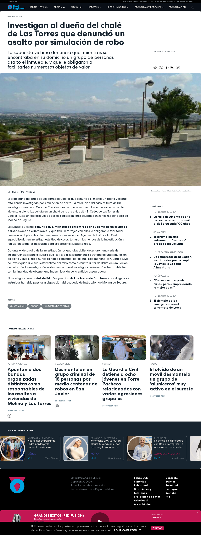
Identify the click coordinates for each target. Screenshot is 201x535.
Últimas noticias (38, 7)
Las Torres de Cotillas (56, 306)
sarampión (160, 232)
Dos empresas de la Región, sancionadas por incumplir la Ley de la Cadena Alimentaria (173, 262)
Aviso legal (141, 500)
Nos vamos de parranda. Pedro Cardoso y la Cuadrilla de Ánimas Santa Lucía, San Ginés (42, 444)
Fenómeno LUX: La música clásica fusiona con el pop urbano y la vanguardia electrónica (106, 444)
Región (58, 7)
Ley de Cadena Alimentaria (168, 252)
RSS (168, 496)
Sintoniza (140, 481)
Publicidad (141, 485)
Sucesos (107, 363)
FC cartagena (179, 1)
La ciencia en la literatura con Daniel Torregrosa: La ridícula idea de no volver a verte (168, 444)
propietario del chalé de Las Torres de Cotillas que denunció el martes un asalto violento (69, 199)
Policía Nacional (17, 363)
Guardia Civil (15, 16)
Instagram (172, 489)
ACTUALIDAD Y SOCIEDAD (167, 453)
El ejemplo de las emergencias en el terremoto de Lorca (167, 304)
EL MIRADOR (160, 438)
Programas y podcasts (148, 7)
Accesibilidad (143, 504)
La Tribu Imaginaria (117, 7)
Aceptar (157, 528)
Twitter (170, 481)
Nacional (76, 7)
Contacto (172, 477)
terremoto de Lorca (165, 212)
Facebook (172, 485)
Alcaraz (189, 1)
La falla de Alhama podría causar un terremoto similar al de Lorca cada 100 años (173, 220)
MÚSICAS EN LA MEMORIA (40, 438)
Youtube (171, 492)
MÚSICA (32, 453)
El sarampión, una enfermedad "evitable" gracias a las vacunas (170, 240)
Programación (177, 7)
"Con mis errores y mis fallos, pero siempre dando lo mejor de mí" (173, 284)
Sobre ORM (141, 477)
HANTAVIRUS (127, 1)
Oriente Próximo (140, 1)
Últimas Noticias (155, 1)
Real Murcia (168, 1)
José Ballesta (161, 275)
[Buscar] (191, 7)
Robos (34, 306)
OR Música (157, 517)
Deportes (93, 7)
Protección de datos (147, 496)
